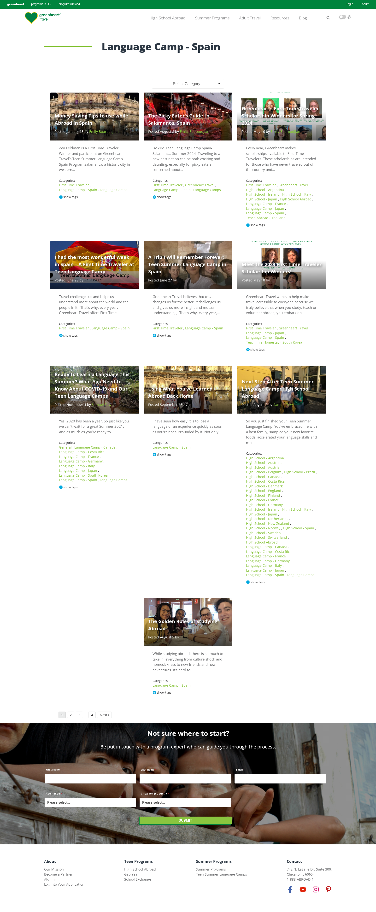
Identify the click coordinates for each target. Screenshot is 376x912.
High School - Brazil (300, 472)
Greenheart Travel (200, 185)
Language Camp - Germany (81, 461)
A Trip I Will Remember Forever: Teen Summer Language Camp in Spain (187, 264)
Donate (364, 4)
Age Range (53, 793)
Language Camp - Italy (77, 466)
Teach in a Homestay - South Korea (274, 342)
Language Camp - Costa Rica (82, 452)
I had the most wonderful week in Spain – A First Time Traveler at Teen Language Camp (94, 264)
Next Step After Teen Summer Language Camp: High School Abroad (278, 388)
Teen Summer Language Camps (221, 874)
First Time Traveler (74, 185)
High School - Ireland (263, 194)
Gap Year (131, 874)
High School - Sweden (264, 533)
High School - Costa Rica (266, 481)
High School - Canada (263, 476)
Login (350, 4)
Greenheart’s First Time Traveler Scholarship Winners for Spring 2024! (280, 115)
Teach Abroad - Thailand (266, 218)
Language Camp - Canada (95, 447)
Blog (303, 18)
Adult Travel (250, 18)
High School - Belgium (264, 472)
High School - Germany (265, 505)
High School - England (264, 490)
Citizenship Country (154, 793)
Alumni (50, 879)
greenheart (15, 4)
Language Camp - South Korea (84, 475)
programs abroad (69, 4)
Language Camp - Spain (78, 189)
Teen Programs (138, 861)
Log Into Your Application (64, 884)
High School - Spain (299, 528)
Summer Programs (212, 18)
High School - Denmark (265, 486)
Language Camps (113, 189)
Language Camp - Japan (265, 208)
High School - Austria (263, 467)
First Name (53, 769)
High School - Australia (264, 462)
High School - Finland (263, 495)
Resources (279, 18)
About (50, 861)
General (66, 447)
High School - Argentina (265, 189)
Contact (294, 861)
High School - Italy (297, 194)
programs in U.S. (41, 4)
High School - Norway (263, 528)
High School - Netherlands (267, 518)
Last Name (147, 769)
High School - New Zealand (268, 523)
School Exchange (137, 879)
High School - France (263, 500)
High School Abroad (167, 18)
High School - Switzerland (267, 537)
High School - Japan (262, 199)
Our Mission (54, 869)
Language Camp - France (266, 203)
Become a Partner (58, 874)
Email (239, 769)
